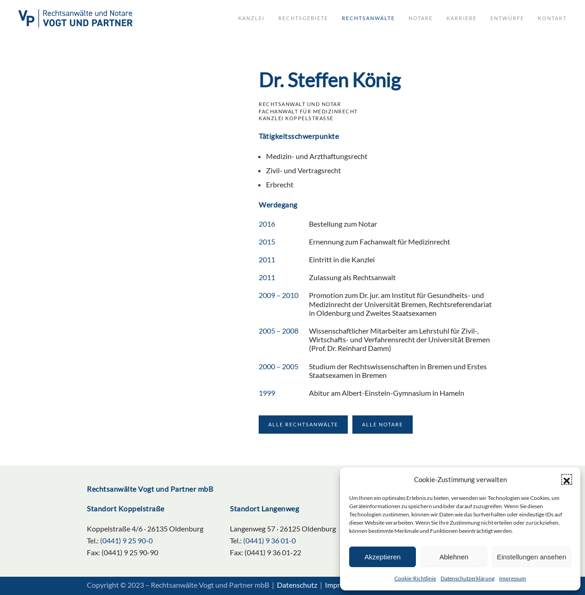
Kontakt (552, 18)
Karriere (462, 18)
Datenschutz (297, 584)
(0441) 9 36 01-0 (269, 540)
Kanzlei (251, 18)
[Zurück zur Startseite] (75, 18)
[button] (566, 479)
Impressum (512, 578)
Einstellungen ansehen (531, 557)
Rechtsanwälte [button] (368, 18)
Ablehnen (453, 557)
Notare (421, 18)
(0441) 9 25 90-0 (126, 540)
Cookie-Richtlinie (415, 578)
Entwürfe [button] (507, 18)
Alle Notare (382, 424)
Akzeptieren (382, 557)
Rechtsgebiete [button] (303, 18)
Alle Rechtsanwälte (303, 424)
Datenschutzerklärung (468, 578)
